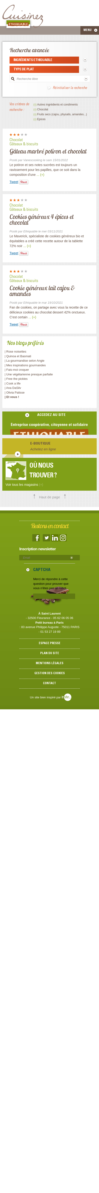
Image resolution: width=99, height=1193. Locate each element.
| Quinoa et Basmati (18, 356)
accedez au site (51, 415)
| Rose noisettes (15, 351)
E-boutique (40, 443)
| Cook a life (12, 383)
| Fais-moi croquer (17, 369)
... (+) (40, 175)
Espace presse (49, 643)
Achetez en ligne (43, 449)
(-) (35, 104)
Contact (49, 683)
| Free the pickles (16, 379)
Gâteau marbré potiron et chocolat (48, 151)
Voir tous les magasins (24, 484)
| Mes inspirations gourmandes (25, 365)
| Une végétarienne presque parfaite (29, 374)
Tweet (14, 182)
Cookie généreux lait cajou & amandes (42, 291)
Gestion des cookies (49, 673)
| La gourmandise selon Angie (24, 360)
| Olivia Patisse (15, 392)
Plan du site (49, 653)
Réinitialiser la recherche (70, 88)
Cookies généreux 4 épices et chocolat (41, 219)
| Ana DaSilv (13, 388)
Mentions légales (49, 663)
